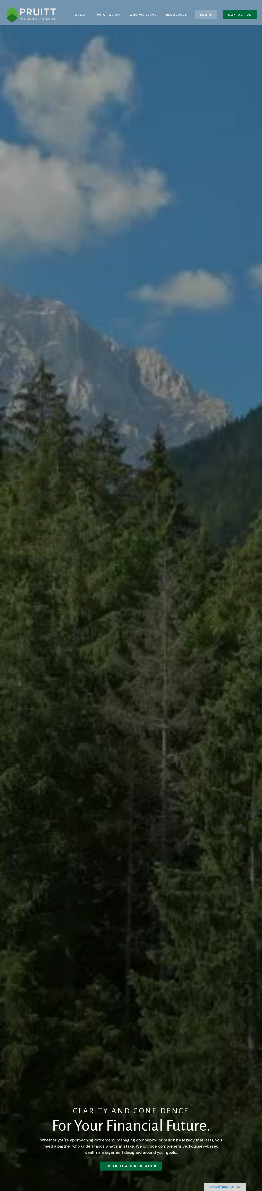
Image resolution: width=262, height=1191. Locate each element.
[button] (81, 10)
